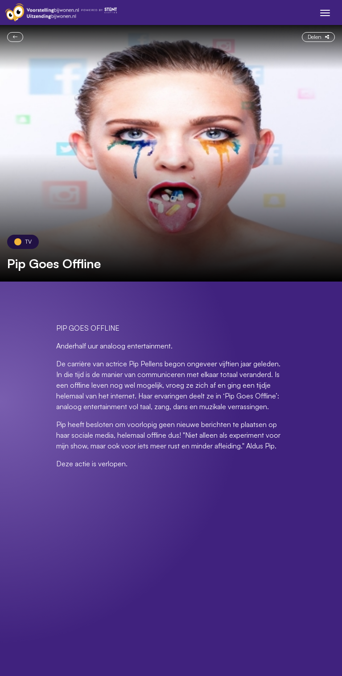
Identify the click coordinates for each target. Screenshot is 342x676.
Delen (318, 36)
